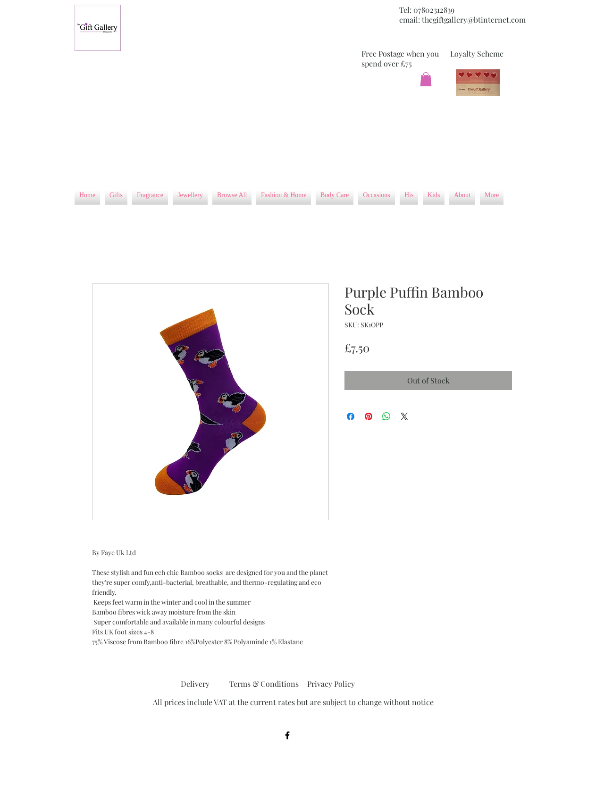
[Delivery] (194, 684)
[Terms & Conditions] (264, 684)
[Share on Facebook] (350, 416)
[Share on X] (404, 416)
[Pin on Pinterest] (368, 416)
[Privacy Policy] (330, 684)
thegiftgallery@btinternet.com (474, 20)
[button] (426, 79)
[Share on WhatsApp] (386, 416)
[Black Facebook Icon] (287, 735)
